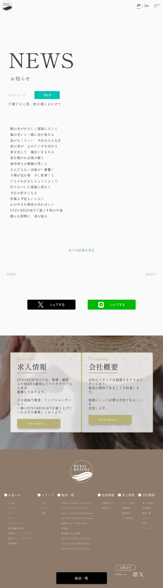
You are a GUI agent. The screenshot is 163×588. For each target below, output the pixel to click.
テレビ (45, 507)
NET (44, 502)
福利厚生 (126, 512)
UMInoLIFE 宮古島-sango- (76, 543)
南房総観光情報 (15, 528)
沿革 (144, 523)
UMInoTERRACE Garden (75, 548)
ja (138, 5)
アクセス (146, 518)
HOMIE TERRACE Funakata (78, 518)
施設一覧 (81, 578)
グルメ (11, 512)
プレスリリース (15, 523)
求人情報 (128, 495)
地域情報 (108, 495)
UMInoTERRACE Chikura (76, 502)
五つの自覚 (147, 502)
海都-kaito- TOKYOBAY (74, 523)
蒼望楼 (64, 528)
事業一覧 (146, 512)
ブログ (11, 518)
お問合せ (125, 568)
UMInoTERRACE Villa (74, 507)
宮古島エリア (108, 507)
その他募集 (127, 518)
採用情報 (12, 543)
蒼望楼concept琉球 (71, 533)
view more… (37, 423)
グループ (146, 528)
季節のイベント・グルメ (20, 533)
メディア (48, 495)
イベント (12, 507)
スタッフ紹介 (128, 502)
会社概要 (148, 495)
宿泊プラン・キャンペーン (21, 538)
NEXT (150, 274)
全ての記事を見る (81, 250)
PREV (12, 274)
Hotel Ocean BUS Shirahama (77, 512)
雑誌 (44, 512)
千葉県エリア (108, 502)
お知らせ (14, 495)
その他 (11, 502)
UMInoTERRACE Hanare (75, 538)
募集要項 (126, 507)
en (147, 5)
